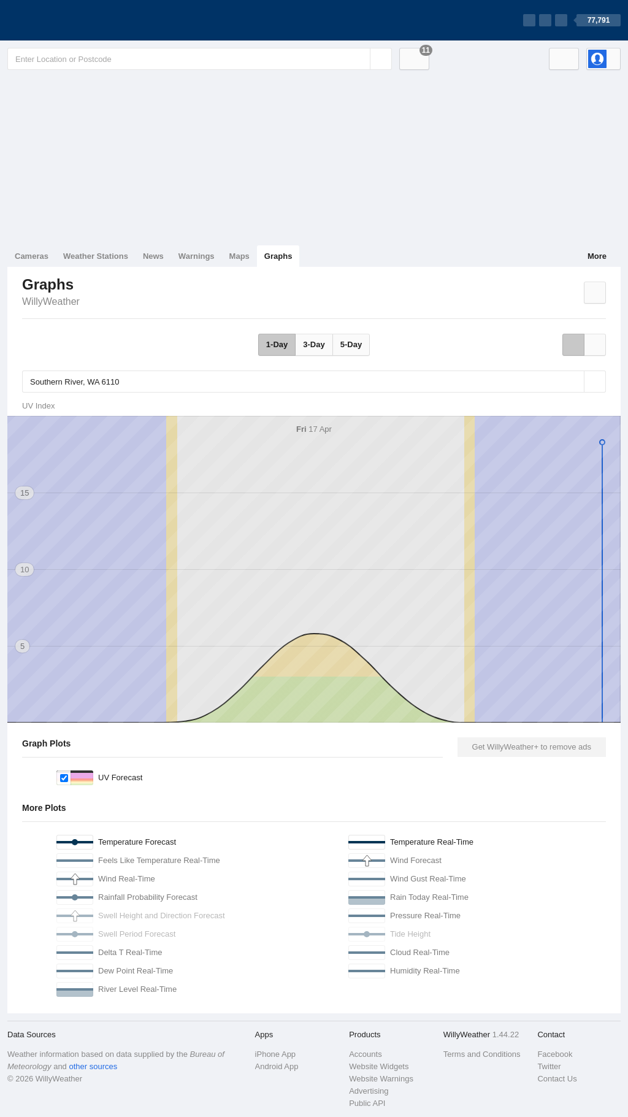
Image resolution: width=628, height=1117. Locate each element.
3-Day (313, 344)
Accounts (365, 1054)
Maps (239, 256)
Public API (367, 1103)
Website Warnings (381, 1078)
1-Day (277, 344)
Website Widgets (378, 1066)
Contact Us (556, 1078)
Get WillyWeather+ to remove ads (531, 746)
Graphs (278, 256)
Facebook (554, 1054)
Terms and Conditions (482, 1054)
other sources (93, 1066)
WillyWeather (51, 301)
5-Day (351, 344)
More (597, 256)
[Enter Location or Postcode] (199, 59)
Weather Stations (95, 256)
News (153, 256)
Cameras (31, 256)
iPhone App (275, 1054)
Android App (277, 1066)
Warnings (196, 256)
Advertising (368, 1091)
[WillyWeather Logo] (65, 20)
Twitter (549, 1066)
